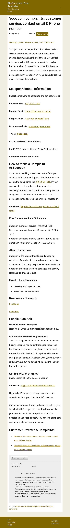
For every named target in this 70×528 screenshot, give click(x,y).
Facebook (14, 304)
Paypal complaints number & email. (38, 385)
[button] (60, 7)
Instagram (14, 311)
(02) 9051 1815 (32, 103)
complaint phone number (36, 506)
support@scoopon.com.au (38, 111)
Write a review (42, 34)
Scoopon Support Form (37, 118)
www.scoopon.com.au (39, 126)
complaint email (21, 506)
